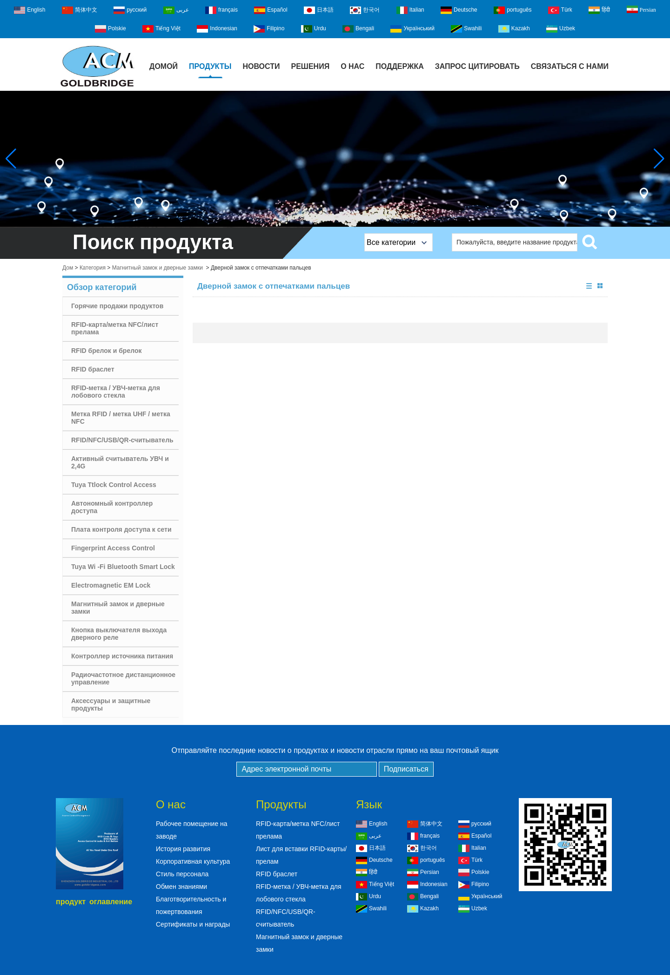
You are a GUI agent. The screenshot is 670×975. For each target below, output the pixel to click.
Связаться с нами (570, 66)
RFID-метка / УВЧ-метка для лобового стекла (115, 391)
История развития (183, 849)
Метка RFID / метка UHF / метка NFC (120, 417)
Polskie (110, 29)
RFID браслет (92, 369)
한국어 (365, 10)
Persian (641, 9)
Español (270, 10)
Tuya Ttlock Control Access (113, 484)
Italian (410, 10)
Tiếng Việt (161, 29)
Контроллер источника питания (122, 656)
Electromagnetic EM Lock (110, 585)
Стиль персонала (182, 874)
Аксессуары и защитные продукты (110, 704)
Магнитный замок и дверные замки (157, 267)
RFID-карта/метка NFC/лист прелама (114, 328)
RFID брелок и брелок (106, 350)
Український (412, 29)
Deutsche (459, 10)
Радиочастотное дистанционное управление (123, 678)
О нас (352, 66)
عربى (176, 10)
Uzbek (560, 29)
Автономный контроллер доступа (112, 507)
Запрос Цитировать (477, 66)
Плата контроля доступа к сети (121, 529)
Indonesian (217, 29)
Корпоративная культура (193, 861)
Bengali (358, 29)
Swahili (466, 29)
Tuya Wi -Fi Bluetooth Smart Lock (123, 566)
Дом (67, 267)
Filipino (269, 29)
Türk (560, 10)
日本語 (319, 10)
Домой (163, 66)
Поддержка (399, 66)
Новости (261, 66)
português (512, 10)
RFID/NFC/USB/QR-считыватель (122, 440)
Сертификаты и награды (193, 924)
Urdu (313, 29)
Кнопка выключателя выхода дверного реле (119, 633)
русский (130, 10)
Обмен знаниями (181, 886)
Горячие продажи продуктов (117, 306)
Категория (93, 267)
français (221, 10)
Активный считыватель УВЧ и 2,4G (120, 462)
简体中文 (79, 10)
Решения (310, 66)
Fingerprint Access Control (113, 548)
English (29, 10)
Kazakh (514, 29)
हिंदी (599, 10)
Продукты (210, 66)
